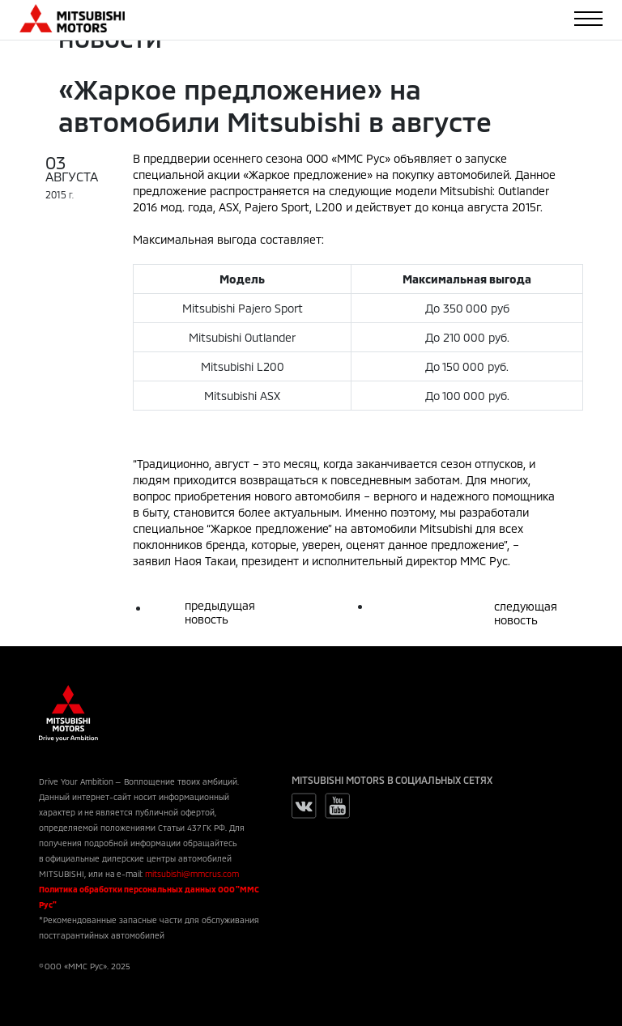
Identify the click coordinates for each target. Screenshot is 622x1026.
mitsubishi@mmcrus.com (192, 874)
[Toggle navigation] (588, 18)
